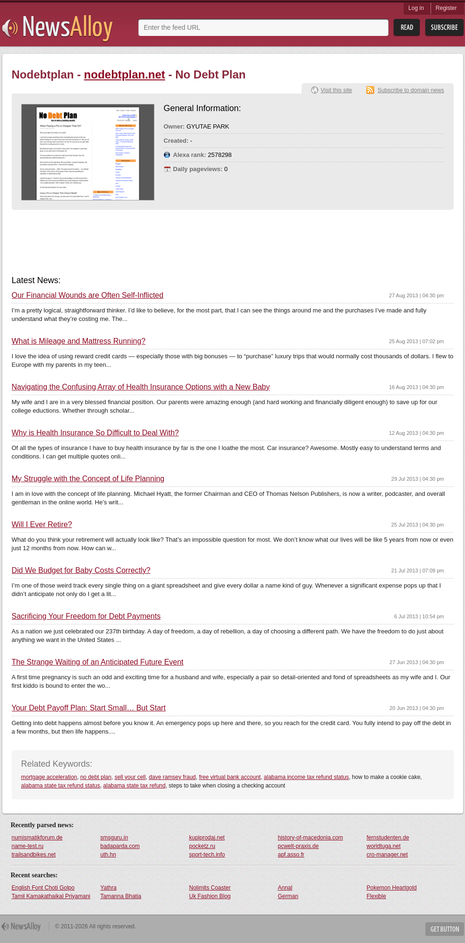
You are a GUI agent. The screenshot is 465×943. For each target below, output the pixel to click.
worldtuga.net (384, 846)
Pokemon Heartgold (392, 887)
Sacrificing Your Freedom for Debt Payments (86, 616)
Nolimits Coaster (210, 887)
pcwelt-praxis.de (298, 846)
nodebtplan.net (124, 74)
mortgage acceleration (49, 777)
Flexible (376, 896)
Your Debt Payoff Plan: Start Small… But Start (89, 708)
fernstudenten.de (388, 837)
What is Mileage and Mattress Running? (79, 341)
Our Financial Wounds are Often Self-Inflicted (88, 295)
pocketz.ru (202, 846)
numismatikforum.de (37, 837)
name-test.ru (27, 846)
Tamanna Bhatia (121, 896)
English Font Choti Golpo (43, 887)
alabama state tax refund (134, 785)
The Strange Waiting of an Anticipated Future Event (98, 662)
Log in (416, 8)
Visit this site (336, 90)
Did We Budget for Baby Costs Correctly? (81, 570)
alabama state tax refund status (60, 785)
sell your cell (130, 777)
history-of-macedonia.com (310, 837)
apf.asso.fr (291, 854)
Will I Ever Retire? (42, 524)
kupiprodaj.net (207, 837)
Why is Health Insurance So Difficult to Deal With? (95, 433)
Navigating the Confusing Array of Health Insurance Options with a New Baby (141, 387)
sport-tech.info (207, 854)
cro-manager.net (387, 854)
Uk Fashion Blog (210, 896)
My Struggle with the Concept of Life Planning (88, 479)
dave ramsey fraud (172, 777)
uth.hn (108, 854)
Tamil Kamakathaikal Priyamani (51, 896)
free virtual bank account (230, 777)
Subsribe (444, 27)
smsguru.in (114, 837)
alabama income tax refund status (306, 777)
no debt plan (95, 777)
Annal (285, 887)
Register (446, 8)
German (288, 896)
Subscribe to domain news (411, 90)
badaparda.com (120, 846)
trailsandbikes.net (34, 854)
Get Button (444, 929)
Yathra (109, 887)
